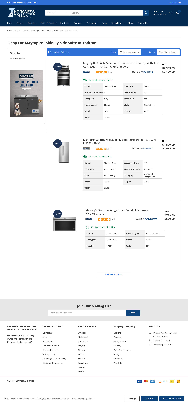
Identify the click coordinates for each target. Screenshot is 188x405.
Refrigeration (120, 341)
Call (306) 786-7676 (161, 340)
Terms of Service (50, 350)
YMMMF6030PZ (151, 219)
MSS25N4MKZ (148, 148)
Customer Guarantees (53, 363)
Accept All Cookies (172, 398)
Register (163, 14)
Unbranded (83, 341)
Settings (132, 398)
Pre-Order (118, 363)
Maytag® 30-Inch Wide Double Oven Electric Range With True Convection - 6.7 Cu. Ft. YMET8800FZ (121, 64)
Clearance (118, 359)
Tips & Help (116, 23)
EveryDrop (83, 363)
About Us (47, 337)
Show (114, 52)
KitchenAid (83, 337)
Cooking (117, 333)
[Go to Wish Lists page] (171, 12)
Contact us (47, 333)
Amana (81, 354)
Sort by (152, 52)
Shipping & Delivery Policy (54, 359)
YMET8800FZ (147, 72)
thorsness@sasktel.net (163, 345)
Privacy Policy (49, 354)
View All (81, 371)
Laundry (117, 346)
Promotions (48, 341)
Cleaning (117, 337)
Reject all (149, 398)
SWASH (81, 367)
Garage (117, 354)
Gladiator (82, 350)
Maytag (81, 346)
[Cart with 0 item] (177, 12)
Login (155, 14)
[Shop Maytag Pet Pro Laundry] (26, 93)
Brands (31, 23)
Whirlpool (82, 333)
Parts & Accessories (122, 350)
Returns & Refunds (51, 346)
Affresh (81, 359)
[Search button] (146, 13)
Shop (19, 23)
